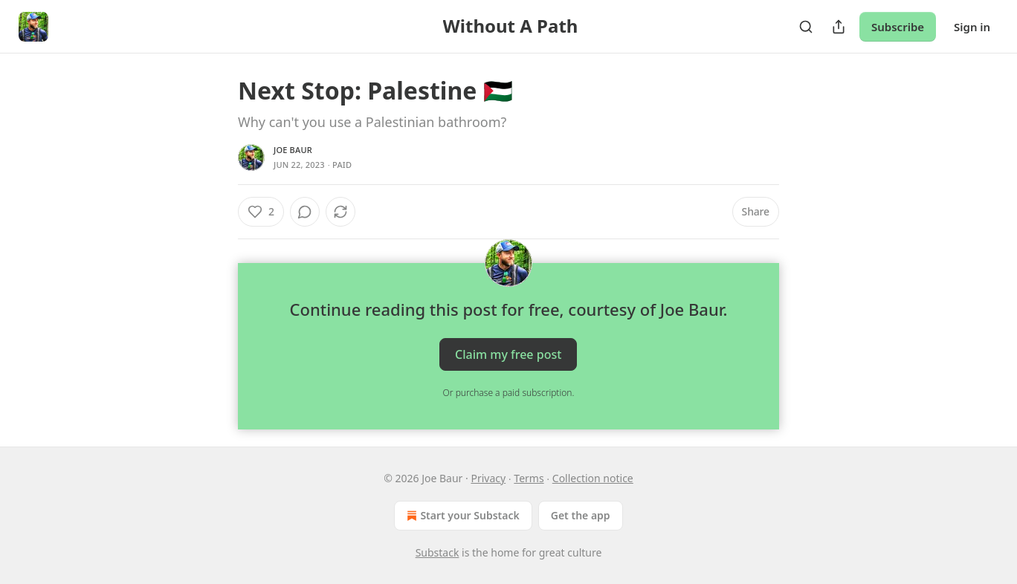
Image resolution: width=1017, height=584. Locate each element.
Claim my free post (508, 354)
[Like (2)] (261, 212)
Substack (437, 552)
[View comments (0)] (305, 212)
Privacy (488, 478)
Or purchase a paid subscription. (509, 392)
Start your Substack (461, 515)
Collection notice (592, 478)
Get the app (580, 515)
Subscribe (897, 26)
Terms (528, 478)
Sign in (972, 26)
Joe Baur (293, 149)
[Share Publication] (838, 27)
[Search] (806, 27)
